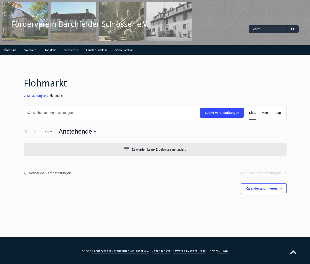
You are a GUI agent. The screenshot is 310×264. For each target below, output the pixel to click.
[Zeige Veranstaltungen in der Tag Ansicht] (278, 113)
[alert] (155, 149)
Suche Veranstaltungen (222, 113)
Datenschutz (161, 251)
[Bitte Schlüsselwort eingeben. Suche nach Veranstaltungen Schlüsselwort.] (112, 113)
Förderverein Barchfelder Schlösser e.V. (80, 24)
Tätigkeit (50, 50)
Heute (48, 131)
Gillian (223, 251)
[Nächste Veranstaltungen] (35, 131)
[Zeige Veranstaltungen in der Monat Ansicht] (266, 113)
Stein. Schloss (124, 50)
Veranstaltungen (35, 95)
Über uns (10, 50)
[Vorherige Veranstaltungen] (26, 131)
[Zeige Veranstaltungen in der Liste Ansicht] (252, 113)
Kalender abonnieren (261, 188)
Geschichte (71, 50)
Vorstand (30, 50)
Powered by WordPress (189, 251)
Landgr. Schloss (96, 50)
